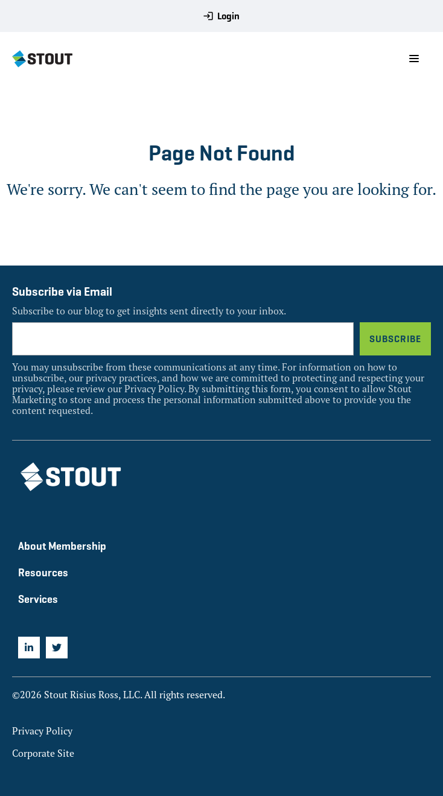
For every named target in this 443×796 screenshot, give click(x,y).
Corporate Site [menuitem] (43, 753)
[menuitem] (29, 647)
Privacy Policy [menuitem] (42, 731)
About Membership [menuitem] (62, 546)
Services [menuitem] (38, 599)
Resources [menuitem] (43, 572)
